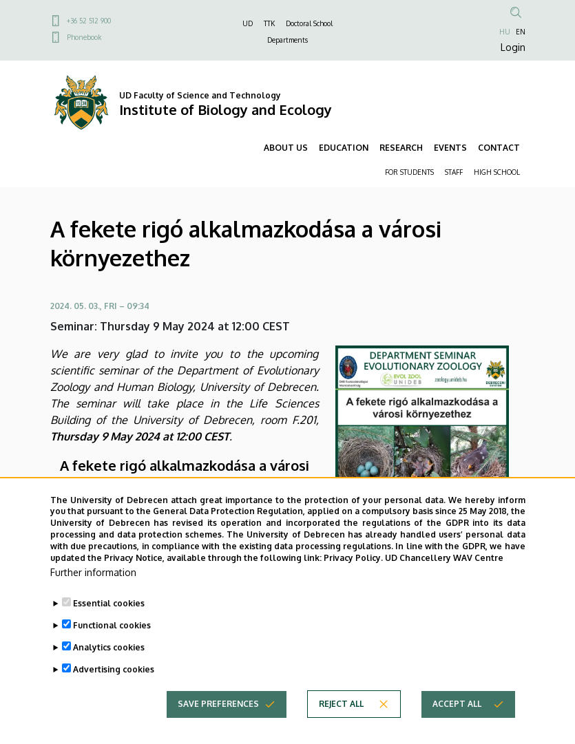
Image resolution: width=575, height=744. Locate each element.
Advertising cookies (113, 695)
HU (504, 32)
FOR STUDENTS (409, 172)
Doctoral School (309, 23)
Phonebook (84, 37)
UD (247, 23)
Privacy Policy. (353, 584)
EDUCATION (343, 147)
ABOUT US (286, 147)
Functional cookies (112, 651)
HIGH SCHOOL (497, 172)
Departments (287, 40)
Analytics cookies (109, 673)
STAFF (454, 172)
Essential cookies (109, 629)
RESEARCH (401, 147)
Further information (93, 598)
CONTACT (499, 147)
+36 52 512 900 (89, 21)
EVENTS (450, 147)
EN (520, 32)
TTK (269, 23)
